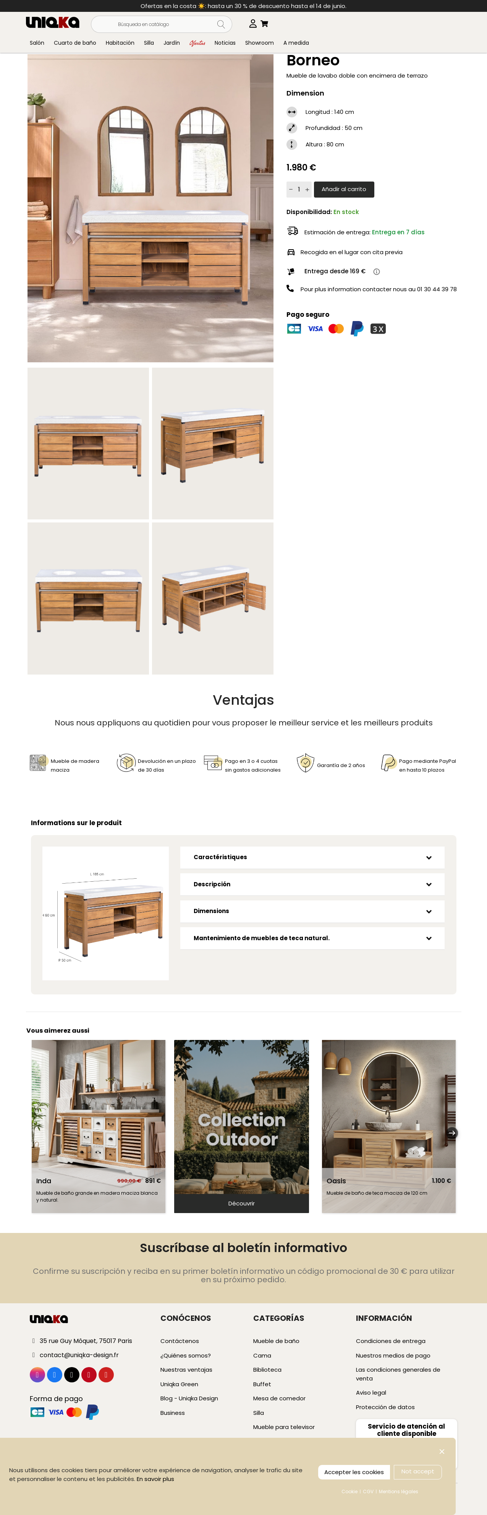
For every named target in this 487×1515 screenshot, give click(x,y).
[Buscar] (161, 24)
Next (451, 1134)
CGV (368, 1491)
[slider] (241, 1126)
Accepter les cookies (354, 1472)
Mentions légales (398, 1491)
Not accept (417, 1471)
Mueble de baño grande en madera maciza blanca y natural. (97, 1196)
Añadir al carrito (344, 189)
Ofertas (197, 42)
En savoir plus (155, 1479)
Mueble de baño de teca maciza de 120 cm (377, 1193)
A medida (296, 43)
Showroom (259, 43)
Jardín (171, 43)
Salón (37, 43)
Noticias (225, 43)
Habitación (120, 43)
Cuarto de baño (75, 43)
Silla (149, 43)
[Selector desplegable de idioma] (257, 23)
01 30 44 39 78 (437, 289)
